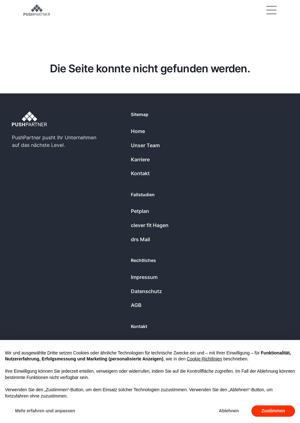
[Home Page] (37, 10)
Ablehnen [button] (229, 410)
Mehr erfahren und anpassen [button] (45, 410)
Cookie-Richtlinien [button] (204, 358)
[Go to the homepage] (29, 118)
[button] (271, 10)
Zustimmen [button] (273, 410)
